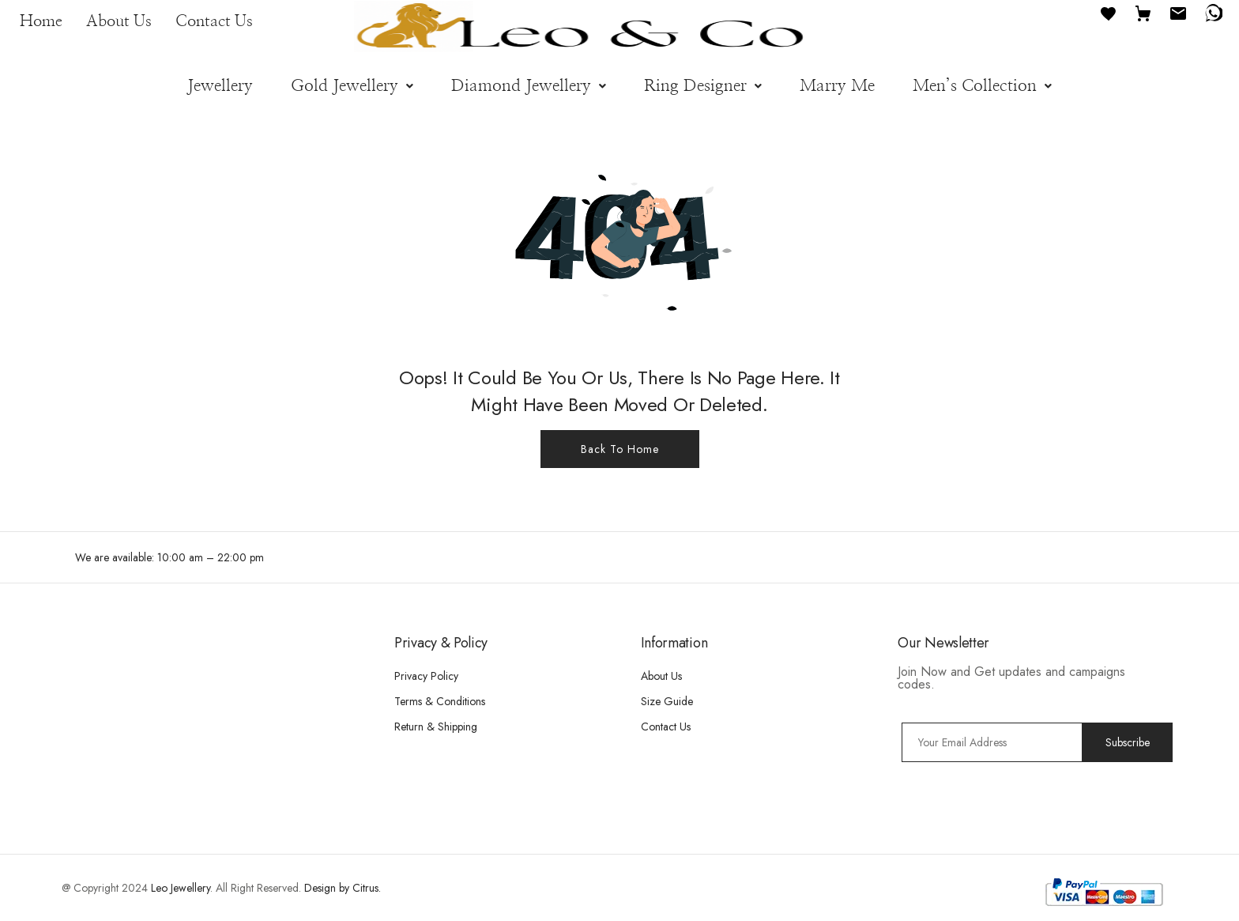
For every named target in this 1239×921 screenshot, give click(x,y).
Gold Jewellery (352, 85)
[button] (352, 86)
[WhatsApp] (1212, 12)
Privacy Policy (426, 676)
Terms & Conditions (439, 701)
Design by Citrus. (342, 888)
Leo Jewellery (180, 888)
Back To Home (620, 449)
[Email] (1178, 12)
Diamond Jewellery (528, 85)
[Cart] (1143, 12)
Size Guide (667, 701)
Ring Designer (703, 85)
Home (41, 21)
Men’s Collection (982, 85)
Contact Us (214, 21)
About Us (119, 21)
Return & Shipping (435, 726)
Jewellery (220, 85)
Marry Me (837, 85)
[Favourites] (1108, 12)
